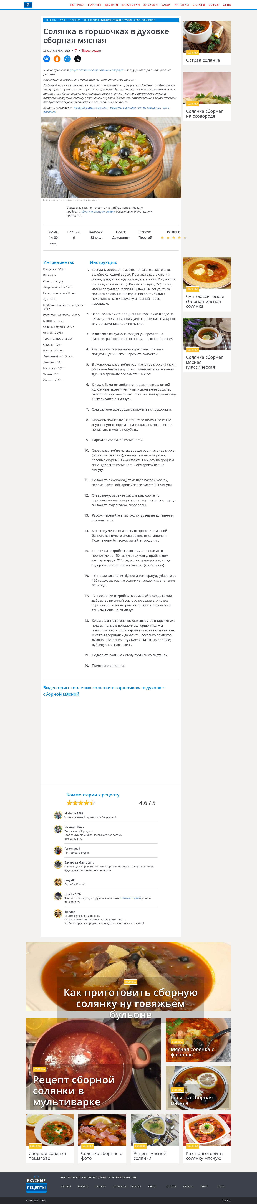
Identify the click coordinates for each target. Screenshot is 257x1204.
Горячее (94, 4)
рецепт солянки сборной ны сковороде (96, 70)
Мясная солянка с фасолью (192, 1052)
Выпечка (77, 4)
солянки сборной (130, 898)
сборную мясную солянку (98, 211)
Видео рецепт (91, 50)
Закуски (150, 4)
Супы (227, 4)
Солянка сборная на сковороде (204, 113)
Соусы (213, 4)
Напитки (181, 4)
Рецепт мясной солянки (150, 1156)
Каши (166, 4)
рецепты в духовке (123, 108)
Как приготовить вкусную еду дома (28, 4)
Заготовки (131, 4)
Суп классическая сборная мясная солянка (205, 301)
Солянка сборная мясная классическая (204, 362)
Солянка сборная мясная (192, 1100)
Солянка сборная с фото (101, 1156)
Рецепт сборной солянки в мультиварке (74, 1090)
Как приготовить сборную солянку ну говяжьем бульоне (131, 1003)
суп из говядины (149, 108)
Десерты (111, 4)
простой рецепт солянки (90, 108)
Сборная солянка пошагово (47, 1156)
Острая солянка (203, 60)
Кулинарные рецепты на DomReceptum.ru (36, 1184)
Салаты (199, 4)
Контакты (226, 1200)
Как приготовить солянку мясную (204, 1156)
